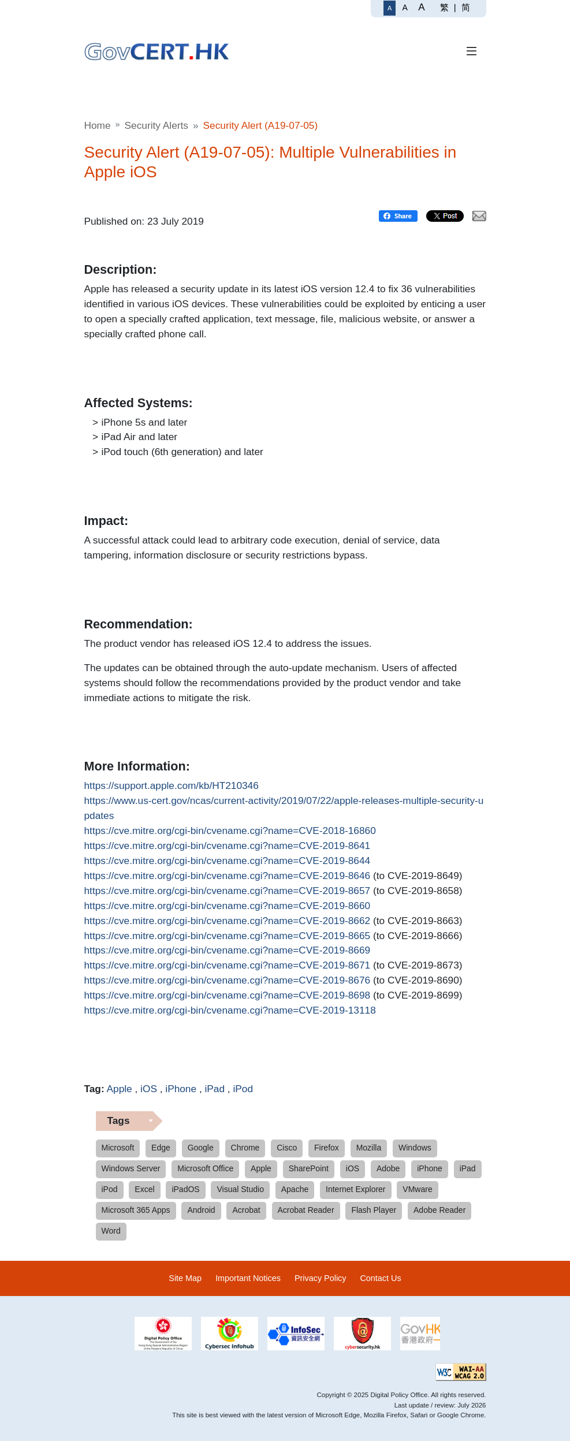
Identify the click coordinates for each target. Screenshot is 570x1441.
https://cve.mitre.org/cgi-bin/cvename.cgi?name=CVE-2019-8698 (227, 995)
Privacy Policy (321, 1278)
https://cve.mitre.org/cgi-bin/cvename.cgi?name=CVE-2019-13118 (230, 1010)
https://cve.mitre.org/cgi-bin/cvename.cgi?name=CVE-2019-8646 (227, 876)
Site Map (185, 1278)
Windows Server (131, 1168)
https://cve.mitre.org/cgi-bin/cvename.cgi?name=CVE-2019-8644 (227, 861)
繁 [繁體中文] (444, 7)
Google (201, 1147)
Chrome (245, 1147)
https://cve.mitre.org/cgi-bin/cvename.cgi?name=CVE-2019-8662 (227, 921)
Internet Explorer (356, 1189)
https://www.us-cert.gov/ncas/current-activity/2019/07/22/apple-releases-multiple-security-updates (284, 807)
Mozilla (369, 1147)
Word (111, 1230)
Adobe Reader (439, 1210)
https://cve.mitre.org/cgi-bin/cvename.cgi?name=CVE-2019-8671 (227, 965)
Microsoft (118, 1147)
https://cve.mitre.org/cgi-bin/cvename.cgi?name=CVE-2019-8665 (227, 936)
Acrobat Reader (306, 1210)
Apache (294, 1189)
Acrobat (246, 1210)
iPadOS (185, 1189)
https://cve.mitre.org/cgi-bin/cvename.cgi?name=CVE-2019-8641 (227, 846)
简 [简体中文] (465, 7)
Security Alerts (156, 125)
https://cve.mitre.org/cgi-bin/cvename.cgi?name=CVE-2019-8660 (227, 906)
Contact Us (380, 1278)
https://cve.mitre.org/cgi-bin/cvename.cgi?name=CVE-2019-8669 (227, 950)
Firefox (326, 1147)
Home (97, 125)
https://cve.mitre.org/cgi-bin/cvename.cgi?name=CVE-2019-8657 (227, 891)
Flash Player (373, 1210)
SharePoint (309, 1168)
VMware (417, 1189)
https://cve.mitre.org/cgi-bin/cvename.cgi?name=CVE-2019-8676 (227, 980)
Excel (144, 1189)
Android (201, 1210)
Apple (119, 1088)
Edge (160, 1147)
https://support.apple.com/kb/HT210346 (171, 786)
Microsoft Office (205, 1168)
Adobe (388, 1168)
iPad (214, 1088)
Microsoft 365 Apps (136, 1210)
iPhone (180, 1088)
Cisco (287, 1147)
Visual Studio (240, 1189)
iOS (148, 1088)
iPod (243, 1088)
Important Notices (248, 1278)
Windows (414, 1147)
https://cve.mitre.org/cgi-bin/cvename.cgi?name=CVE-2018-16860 (230, 831)
